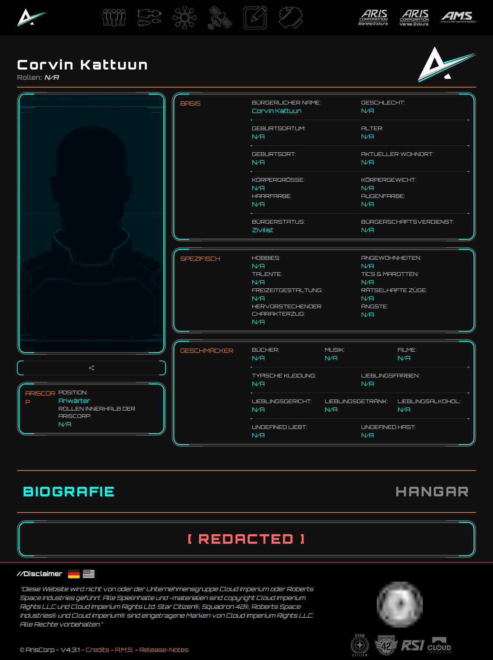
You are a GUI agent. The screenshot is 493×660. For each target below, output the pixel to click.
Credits (97, 649)
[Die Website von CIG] (439, 645)
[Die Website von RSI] (413, 645)
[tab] (69, 491)
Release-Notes (164, 649)
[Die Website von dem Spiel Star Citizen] (360, 645)
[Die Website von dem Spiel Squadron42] (386, 645)
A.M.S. (124, 649)
